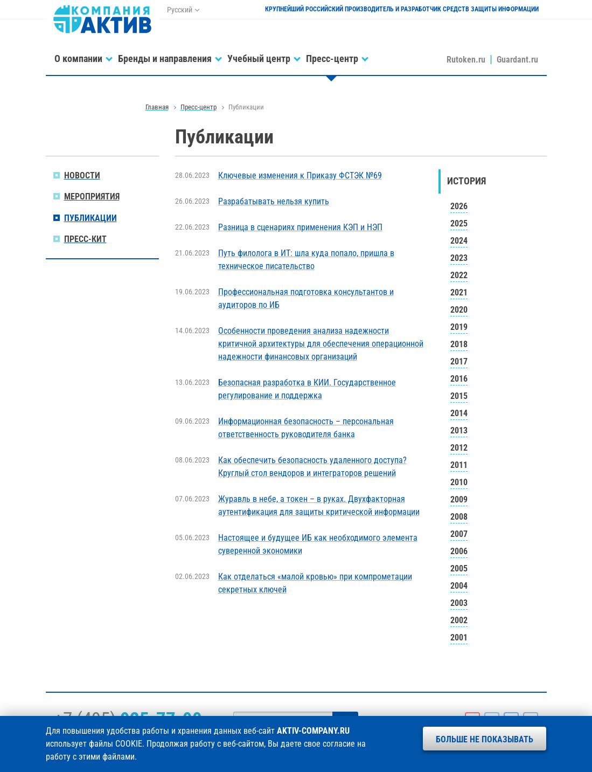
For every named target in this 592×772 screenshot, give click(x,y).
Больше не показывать (484, 739)
